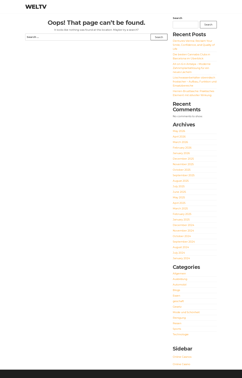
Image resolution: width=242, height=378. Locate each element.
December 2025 (183, 158)
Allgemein (179, 273)
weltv (36, 6)
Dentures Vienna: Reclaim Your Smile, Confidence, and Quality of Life (194, 44)
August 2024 (181, 247)
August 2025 (181, 180)
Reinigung (179, 317)
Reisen (177, 323)
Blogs (176, 290)
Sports (177, 328)
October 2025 (182, 169)
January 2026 (181, 153)
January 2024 (181, 258)
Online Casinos (182, 356)
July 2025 (179, 186)
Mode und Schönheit (186, 312)
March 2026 (180, 142)
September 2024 (184, 241)
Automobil (179, 284)
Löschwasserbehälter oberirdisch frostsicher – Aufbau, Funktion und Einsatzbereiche (194, 81)
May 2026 (179, 131)
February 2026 (182, 147)
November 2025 (183, 164)
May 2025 (179, 197)
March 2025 (180, 208)
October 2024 (182, 236)
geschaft (178, 301)
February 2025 (182, 214)
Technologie (181, 334)
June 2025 (179, 191)
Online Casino (181, 364)
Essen (176, 295)
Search (177, 18)
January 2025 (181, 219)
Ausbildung (180, 279)
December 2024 (183, 225)
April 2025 (179, 203)
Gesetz (177, 306)
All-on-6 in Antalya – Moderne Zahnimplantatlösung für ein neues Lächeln (192, 68)
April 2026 (179, 136)
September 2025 (184, 175)
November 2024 (183, 230)
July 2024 (179, 252)
